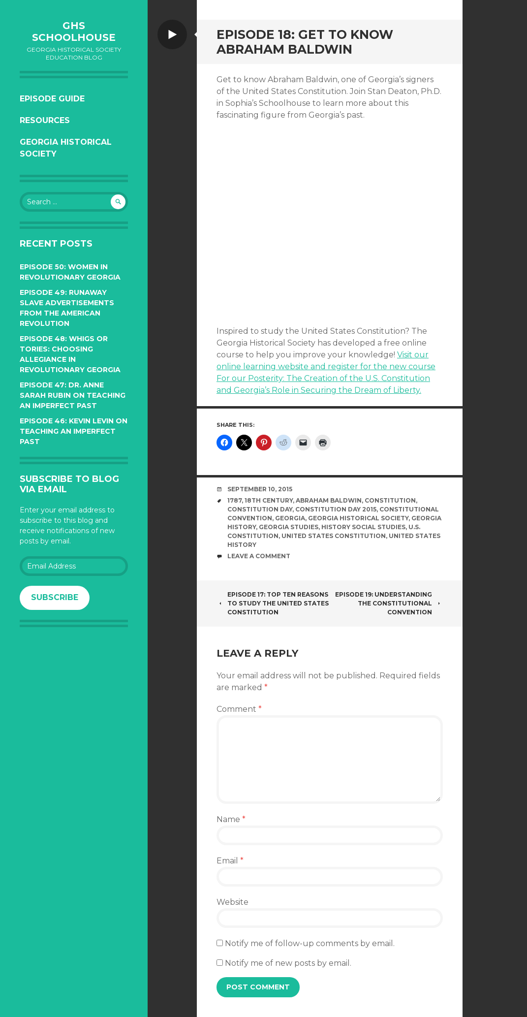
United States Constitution (333, 536)
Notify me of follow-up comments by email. (310, 943)
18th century (269, 500)
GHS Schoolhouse (74, 31)
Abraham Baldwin (329, 500)
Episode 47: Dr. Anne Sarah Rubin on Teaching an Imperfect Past (72, 395)
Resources (45, 120)
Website (232, 902)
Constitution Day (259, 509)
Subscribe (54, 597)
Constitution (390, 500)
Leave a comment (258, 556)
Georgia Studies (288, 527)
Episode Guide (52, 98)
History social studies (363, 527)
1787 (234, 500)
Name (231, 819)
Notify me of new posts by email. (288, 963)
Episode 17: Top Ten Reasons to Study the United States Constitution (273, 603)
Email (230, 860)
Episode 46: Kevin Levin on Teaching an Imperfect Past (73, 431)
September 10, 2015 (259, 489)
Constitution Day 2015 (335, 509)
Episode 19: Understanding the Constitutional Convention (389, 603)
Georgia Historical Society (66, 148)
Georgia (290, 518)
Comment (239, 709)
